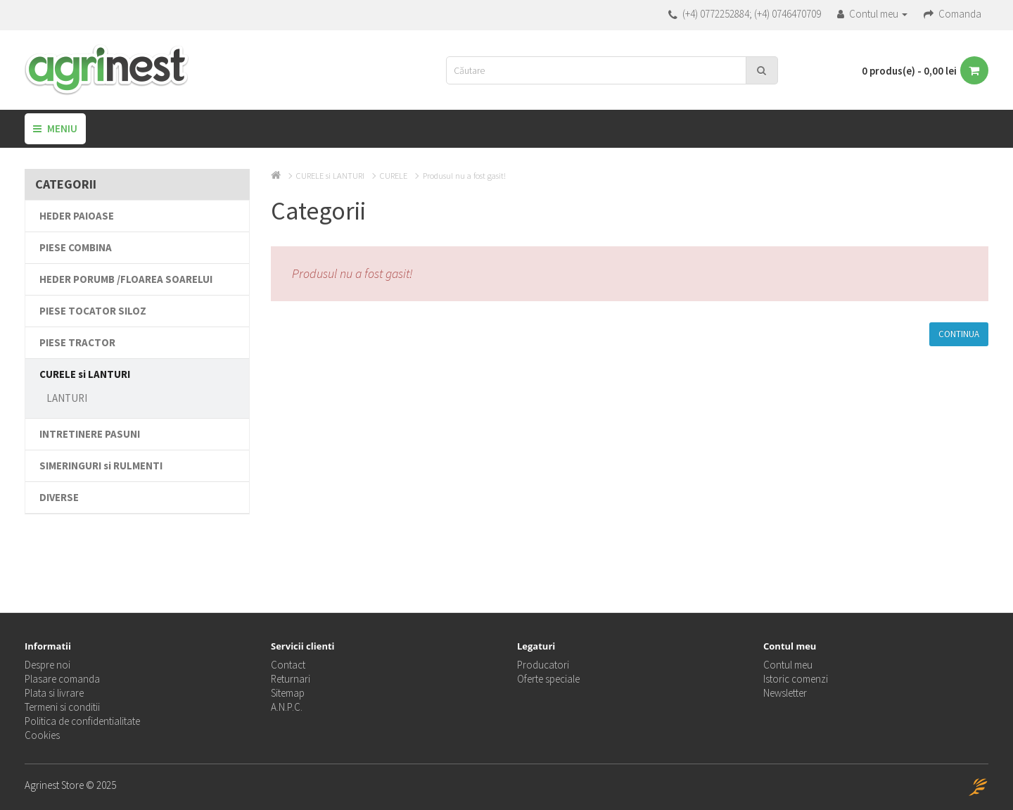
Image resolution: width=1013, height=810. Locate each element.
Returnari (290, 678)
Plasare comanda (62, 678)
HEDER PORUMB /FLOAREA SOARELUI (125, 279)
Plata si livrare (54, 693)
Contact (288, 664)
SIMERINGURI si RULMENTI (101, 465)
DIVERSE (59, 497)
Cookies (42, 735)
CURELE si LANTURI (84, 374)
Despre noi (47, 664)
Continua (958, 334)
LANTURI (66, 398)
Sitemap (288, 693)
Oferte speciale (548, 678)
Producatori (543, 664)
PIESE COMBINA (75, 247)
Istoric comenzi (795, 678)
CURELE (393, 175)
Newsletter (785, 693)
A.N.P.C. (286, 707)
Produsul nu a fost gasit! (464, 175)
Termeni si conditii (62, 707)
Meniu (55, 128)
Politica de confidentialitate (82, 721)
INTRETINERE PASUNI (89, 434)
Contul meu (788, 664)
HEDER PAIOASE (76, 215)
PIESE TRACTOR (77, 342)
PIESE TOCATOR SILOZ (92, 310)
